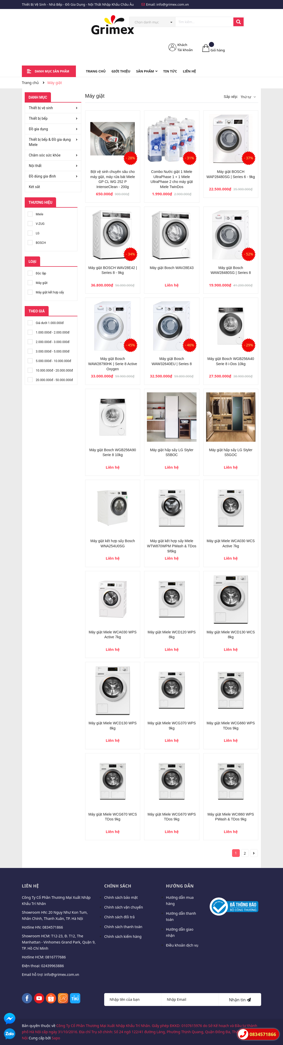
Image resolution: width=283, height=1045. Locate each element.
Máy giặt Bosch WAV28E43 (172, 268)
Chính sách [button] (117, 886)
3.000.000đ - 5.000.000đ (48, 350)
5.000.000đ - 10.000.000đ (49, 360)
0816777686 (55, 957)
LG (33, 232)
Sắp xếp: (231, 97)
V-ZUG (36, 223)
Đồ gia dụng (38, 129)
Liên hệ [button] (30, 886)
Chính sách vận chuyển (123, 907)
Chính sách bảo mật (121, 897)
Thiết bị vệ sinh (41, 108)
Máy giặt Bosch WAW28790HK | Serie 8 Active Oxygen (112, 364)
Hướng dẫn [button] (180, 886)
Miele (35, 213)
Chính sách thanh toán (123, 926)
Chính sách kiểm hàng (123, 936)
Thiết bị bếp (38, 118)
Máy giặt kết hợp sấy (46, 291)
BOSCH (37, 242)
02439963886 (52, 965)
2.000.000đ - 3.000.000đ (48, 341)
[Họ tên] (132, 999)
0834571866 (52, 927)
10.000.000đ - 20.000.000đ (50, 369)
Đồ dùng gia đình (42, 176)
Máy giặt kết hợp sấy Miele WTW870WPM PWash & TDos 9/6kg (171, 546)
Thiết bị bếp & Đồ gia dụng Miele (50, 142)
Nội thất (35, 166)
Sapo (56, 1037)
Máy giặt (38, 282)
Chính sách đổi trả (119, 916)
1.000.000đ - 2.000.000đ (48, 331)
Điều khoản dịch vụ (182, 945)
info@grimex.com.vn (172, 4)
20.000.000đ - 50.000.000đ (50, 379)
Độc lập (37, 272)
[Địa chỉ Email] (189, 999)
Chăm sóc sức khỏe (44, 155)
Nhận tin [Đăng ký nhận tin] (240, 1000)
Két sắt (34, 187)
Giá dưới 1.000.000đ (46, 322)
